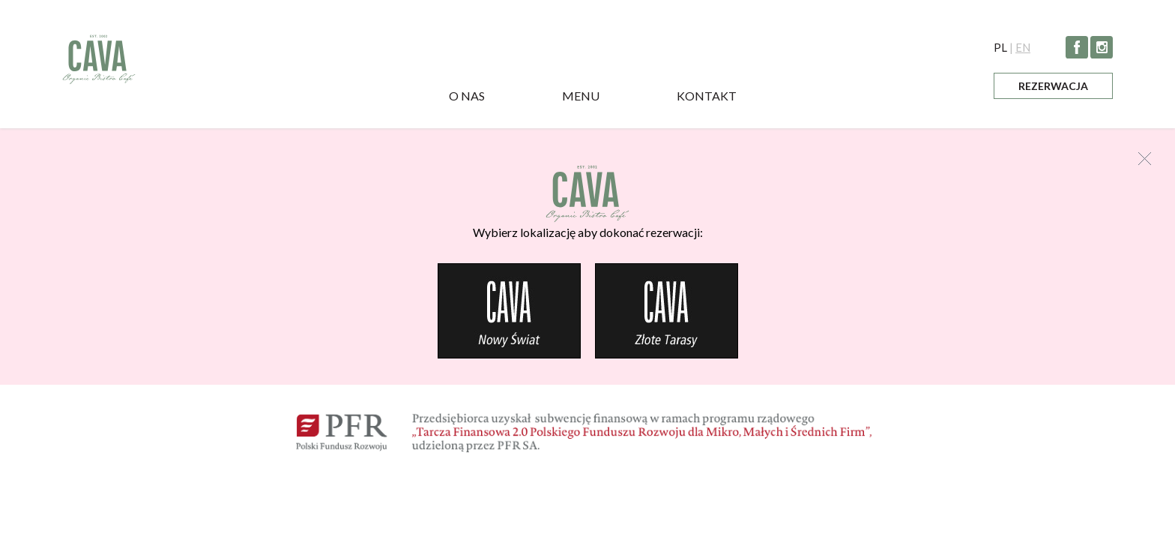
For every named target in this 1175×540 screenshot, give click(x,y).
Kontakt (707, 95)
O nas (467, 95)
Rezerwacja (1053, 86)
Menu (580, 95)
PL (1000, 47)
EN (1022, 47)
